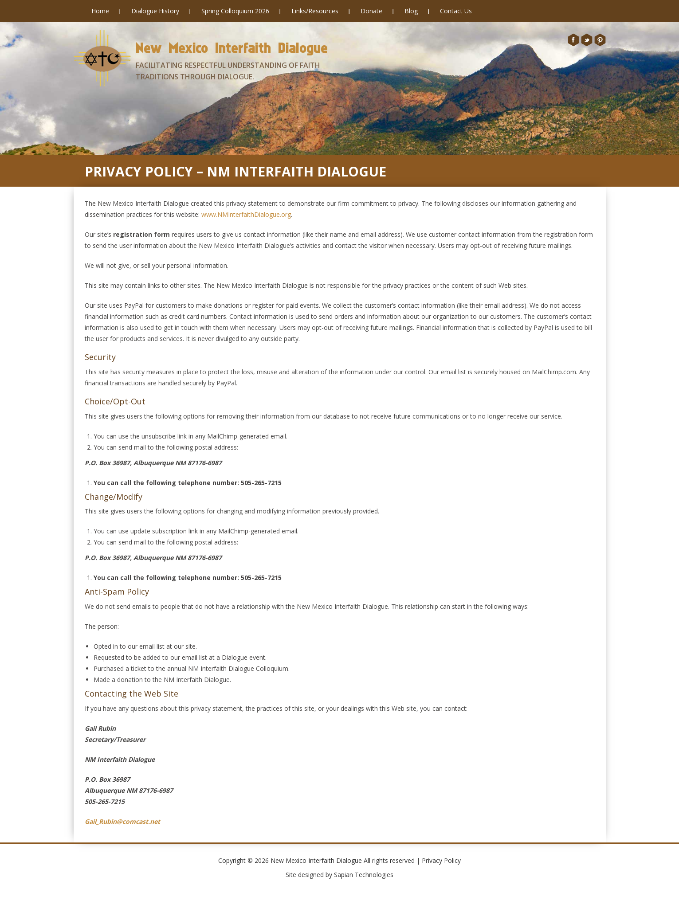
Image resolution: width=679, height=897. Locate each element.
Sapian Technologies (363, 874)
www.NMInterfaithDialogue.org (246, 214)
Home (100, 11)
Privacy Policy (441, 860)
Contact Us (456, 11)
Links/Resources (314, 11)
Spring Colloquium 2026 (235, 11)
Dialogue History (155, 11)
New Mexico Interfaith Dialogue (232, 47)
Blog (411, 11)
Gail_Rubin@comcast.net (122, 821)
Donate (371, 11)
